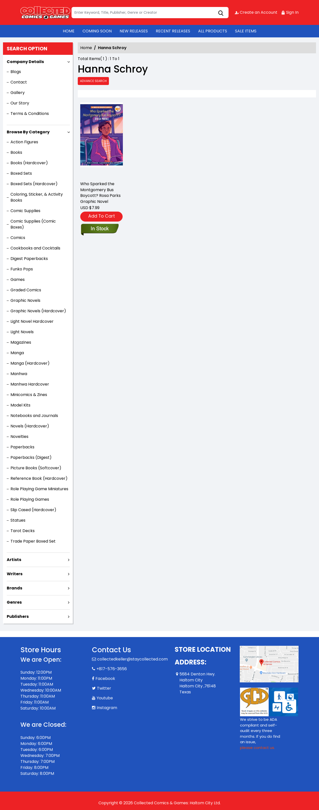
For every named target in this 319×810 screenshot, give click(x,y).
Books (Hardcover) (29, 163)
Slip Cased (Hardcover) (33, 510)
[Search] (150, 12)
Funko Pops (21, 269)
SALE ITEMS (245, 31)
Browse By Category (28, 132)
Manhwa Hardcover (29, 384)
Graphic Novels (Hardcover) (38, 311)
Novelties (19, 436)
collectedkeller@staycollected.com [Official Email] (132, 659)
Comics (17, 238)
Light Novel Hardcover (32, 321)
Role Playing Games (29, 499)
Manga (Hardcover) (30, 363)
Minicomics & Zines (28, 395)
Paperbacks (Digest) (31, 457)
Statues (17, 520)
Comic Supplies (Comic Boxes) (33, 224)
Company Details (25, 62)
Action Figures (24, 142)
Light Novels (22, 332)
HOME (69, 31)
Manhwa (18, 374)
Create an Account (256, 12)
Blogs (15, 72)
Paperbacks (22, 447)
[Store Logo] (45, 12)
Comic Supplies (25, 211)
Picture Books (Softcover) (35, 468)
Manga (17, 353)
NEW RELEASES (134, 31)
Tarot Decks (22, 531)
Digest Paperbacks (29, 258)
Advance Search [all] (93, 81)
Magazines (20, 342)
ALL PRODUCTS (212, 31)
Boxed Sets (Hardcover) (34, 184)
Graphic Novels (25, 300)
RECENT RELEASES (173, 31)
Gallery (17, 92)
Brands (14, 588)
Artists (14, 560)
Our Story (19, 103)
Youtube (105, 698)
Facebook (105, 678)
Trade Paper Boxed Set (33, 541)
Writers (14, 574)
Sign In (290, 12)
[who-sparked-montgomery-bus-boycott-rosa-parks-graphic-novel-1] (101, 139)
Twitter (104, 688)
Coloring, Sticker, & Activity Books (36, 197)
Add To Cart (101, 216)
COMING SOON (97, 31)
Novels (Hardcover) (29, 426)
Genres (14, 602)
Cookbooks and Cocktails (35, 248)
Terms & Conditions (29, 113)
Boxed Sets (21, 173)
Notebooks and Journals (34, 415)
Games (17, 279)
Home (86, 48)
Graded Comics (25, 290)
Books (16, 152)
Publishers (18, 616)
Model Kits (20, 405)
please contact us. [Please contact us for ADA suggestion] (257, 747)
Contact (18, 82)
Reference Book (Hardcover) (39, 478)
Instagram (107, 708)
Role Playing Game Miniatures (39, 489)
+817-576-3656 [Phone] (111, 669)
